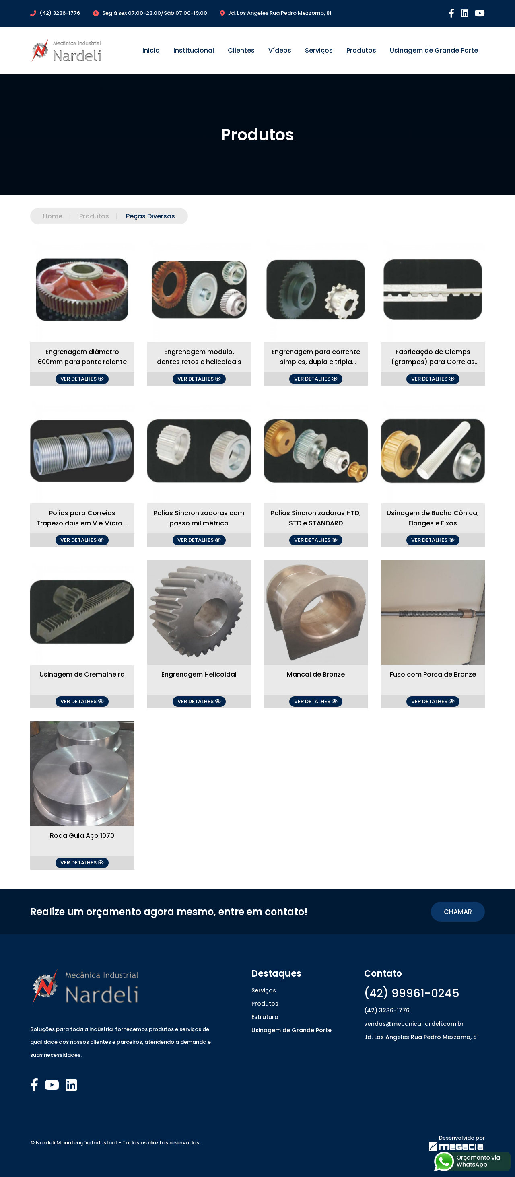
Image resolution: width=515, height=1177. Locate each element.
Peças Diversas (142, 216)
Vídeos (279, 50)
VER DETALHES (82, 379)
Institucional (193, 50)
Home (52, 216)
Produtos (361, 50)
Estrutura (264, 1017)
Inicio (151, 50)
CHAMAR (458, 911)
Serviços (319, 50)
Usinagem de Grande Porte (434, 50)
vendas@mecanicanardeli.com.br (414, 1024)
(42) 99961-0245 (411, 993)
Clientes (241, 50)
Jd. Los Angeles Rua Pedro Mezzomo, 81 (421, 1037)
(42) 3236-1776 (387, 1010)
